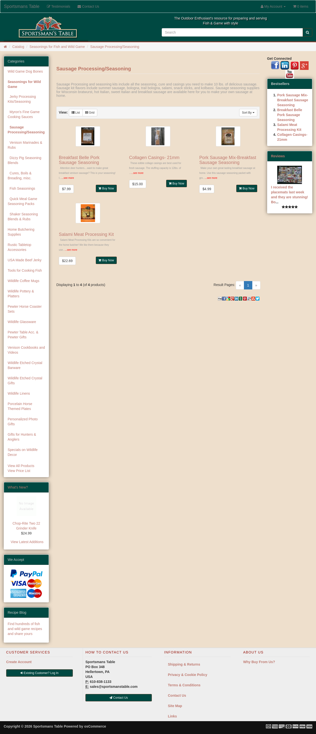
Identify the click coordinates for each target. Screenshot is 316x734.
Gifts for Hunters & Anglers (22, 436)
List (76, 112)
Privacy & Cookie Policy (187, 675)
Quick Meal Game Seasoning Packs (22, 201)
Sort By (248, 112)
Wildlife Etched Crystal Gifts (25, 380)
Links (172, 716)
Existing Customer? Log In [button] (39, 673)
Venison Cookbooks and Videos (26, 350)
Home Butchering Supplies (21, 231)
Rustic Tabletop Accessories (19, 247)
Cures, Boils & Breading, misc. (19, 175)
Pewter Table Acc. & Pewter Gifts (23, 334)
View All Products (21, 466)
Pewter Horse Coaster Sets (25, 309)
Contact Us (177, 695)
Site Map (175, 706)
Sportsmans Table (22, 6)
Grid (90, 112)
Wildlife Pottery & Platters (21, 293)
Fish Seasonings (21, 188)
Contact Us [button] (118, 697)
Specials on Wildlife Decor (23, 452)
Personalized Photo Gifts (23, 421)
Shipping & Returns (184, 664)
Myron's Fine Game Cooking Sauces (24, 114)
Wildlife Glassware (22, 322)
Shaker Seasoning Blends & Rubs (23, 216)
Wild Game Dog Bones (25, 71)
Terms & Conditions (184, 685)
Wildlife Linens (19, 393)
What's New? (18, 487)
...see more (67, 178)
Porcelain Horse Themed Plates (20, 406)
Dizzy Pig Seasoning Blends (24, 160)
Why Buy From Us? (259, 662)
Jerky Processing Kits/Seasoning (22, 99)
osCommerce (95, 726)
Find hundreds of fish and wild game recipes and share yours (25, 629)
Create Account (19, 662)
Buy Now (106, 188)
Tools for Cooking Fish (25, 270)
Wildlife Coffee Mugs (23, 281)
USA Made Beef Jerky (24, 260)
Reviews (278, 156)
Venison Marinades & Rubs (25, 145)
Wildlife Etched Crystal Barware (25, 365)
